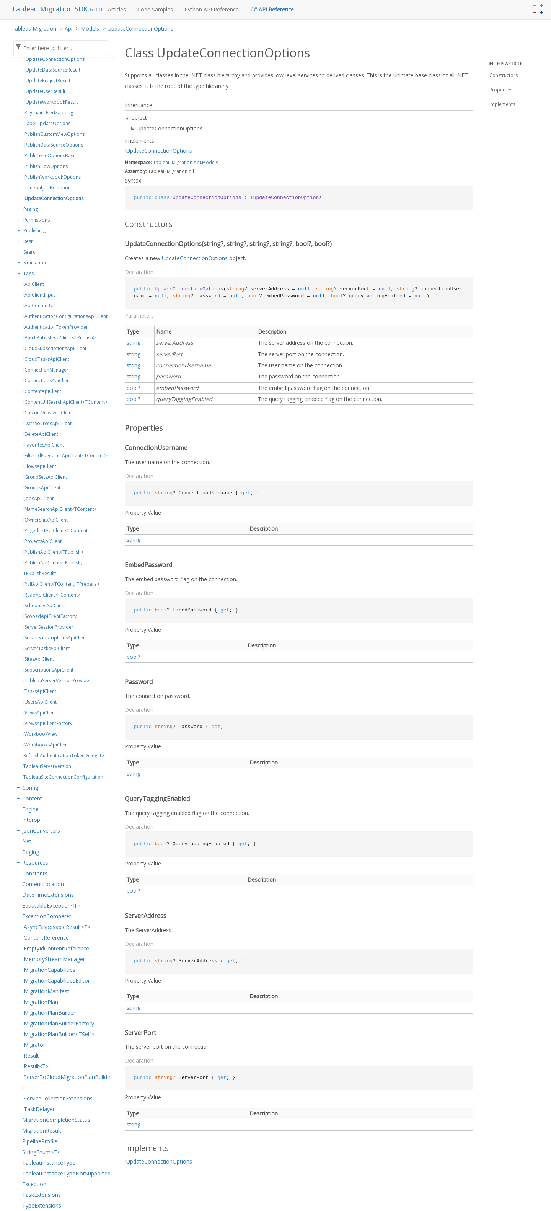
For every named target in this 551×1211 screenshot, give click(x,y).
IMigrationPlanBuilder (48, 1012)
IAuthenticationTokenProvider (55, 327)
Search (30, 252)
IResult (30, 1055)
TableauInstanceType (48, 1162)
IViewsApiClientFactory (47, 723)
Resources (35, 862)
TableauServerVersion (47, 766)
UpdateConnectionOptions (140, 28)
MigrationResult (41, 1130)
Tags (28, 273)
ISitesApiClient (38, 659)
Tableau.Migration (33, 28)
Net (26, 841)
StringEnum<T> (41, 1152)
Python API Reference (211, 9)
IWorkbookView (40, 734)
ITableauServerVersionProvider (57, 680)
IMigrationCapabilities (48, 969)
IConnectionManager (45, 370)
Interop (31, 819)
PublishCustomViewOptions (54, 134)
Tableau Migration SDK (50, 8)
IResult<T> (35, 1066)
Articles (117, 9)
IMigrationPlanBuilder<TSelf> (58, 1034)
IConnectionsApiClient (47, 380)
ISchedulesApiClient (44, 605)
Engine (30, 809)
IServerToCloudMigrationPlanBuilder (66, 1082)
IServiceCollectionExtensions (57, 1098)
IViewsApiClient (39, 712)
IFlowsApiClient (39, 466)
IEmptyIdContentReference (55, 948)
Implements (502, 104)
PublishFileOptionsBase (50, 155)
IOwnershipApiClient (45, 520)
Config (30, 787)
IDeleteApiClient (40, 434)
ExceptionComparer (46, 916)
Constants (34, 873)
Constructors (503, 75)
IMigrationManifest (45, 991)
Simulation (34, 262)
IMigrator (33, 1044)
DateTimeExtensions (48, 894)
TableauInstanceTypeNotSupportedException (66, 1179)
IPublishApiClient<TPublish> (53, 552)
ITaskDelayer (38, 1109)
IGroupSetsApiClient (45, 477)
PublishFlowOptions (46, 166)
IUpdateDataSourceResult (52, 70)
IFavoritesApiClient (43, 445)
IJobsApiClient (38, 498)
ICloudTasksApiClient (46, 359)
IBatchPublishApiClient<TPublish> (59, 337)
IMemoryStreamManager (53, 959)
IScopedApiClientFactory (50, 616)
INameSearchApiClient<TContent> (60, 509)
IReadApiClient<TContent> (51, 595)
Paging (30, 209)
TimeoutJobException (47, 187)
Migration (182, 162)
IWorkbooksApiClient (46, 745)
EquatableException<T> (51, 905)
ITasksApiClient (39, 691)
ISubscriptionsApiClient (48, 670)
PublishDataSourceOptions (53, 145)
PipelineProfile (39, 1141)
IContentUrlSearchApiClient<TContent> (65, 402)
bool (132, 387)
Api (68, 28)
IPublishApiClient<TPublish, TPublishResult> (52, 568)
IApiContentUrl (39, 305)
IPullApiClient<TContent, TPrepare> (61, 584)
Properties (500, 89)
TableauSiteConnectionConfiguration (63, 777)
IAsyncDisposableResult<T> (56, 927)
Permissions (36, 220)
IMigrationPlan (40, 1002)
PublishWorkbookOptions (52, 177)
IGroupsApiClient (41, 487)
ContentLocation (43, 884)
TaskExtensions (41, 1194)
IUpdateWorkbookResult (51, 102)
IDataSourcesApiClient (47, 423)
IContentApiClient (42, 391)
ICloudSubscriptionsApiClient (54, 348)
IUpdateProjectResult (47, 80)
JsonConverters (41, 830)
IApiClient (33, 284)
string (133, 342)
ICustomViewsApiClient (48, 412)
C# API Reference (272, 9)
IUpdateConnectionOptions (54, 59)
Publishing (34, 230)
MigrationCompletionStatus (56, 1119)
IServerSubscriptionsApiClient (55, 637)
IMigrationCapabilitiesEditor (56, 980)
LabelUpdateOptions (47, 123)
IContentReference (45, 937)
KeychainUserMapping (48, 112)
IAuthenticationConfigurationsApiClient (65, 316)
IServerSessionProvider (48, 627)
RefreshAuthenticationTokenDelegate (63, 755)
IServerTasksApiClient (46, 648)
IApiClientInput (39, 295)
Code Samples (155, 9)
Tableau (162, 162)
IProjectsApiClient (42, 541)
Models (90, 28)
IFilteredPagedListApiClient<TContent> (65, 455)
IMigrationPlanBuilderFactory (58, 1023)
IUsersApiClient (40, 702)
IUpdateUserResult (44, 91)
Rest (28, 241)
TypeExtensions (41, 1205)
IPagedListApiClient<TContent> (56, 530)
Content (32, 798)
